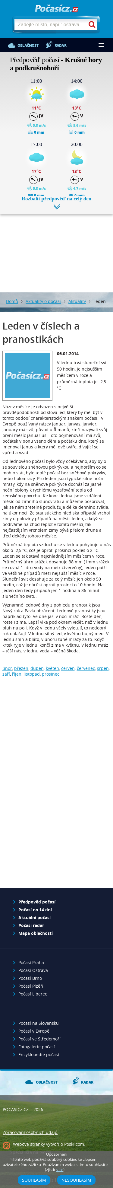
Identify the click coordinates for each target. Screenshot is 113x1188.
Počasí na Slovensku (38, 1023)
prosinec (50, 674)
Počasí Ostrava (33, 970)
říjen (16, 674)
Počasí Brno (30, 978)
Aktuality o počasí (43, 301)
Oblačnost (27, 45)
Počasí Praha (31, 962)
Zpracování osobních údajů (30, 1132)
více (59, 1169)
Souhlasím (34, 1180)
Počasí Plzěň (30, 986)
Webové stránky (29, 1144)
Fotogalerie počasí (36, 1046)
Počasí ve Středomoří (39, 1039)
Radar (60, 45)
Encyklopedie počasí (38, 1054)
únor (7, 668)
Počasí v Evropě (33, 1031)
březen (21, 668)
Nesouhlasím (76, 1180)
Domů (12, 301)
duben (37, 668)
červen (68, 668)
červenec (86, 668)
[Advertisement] (56, 248)
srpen (103, 668)
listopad (32, 674)
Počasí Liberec (32, 994)
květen (52, 668)
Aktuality (77, 301)
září (6, 674)
